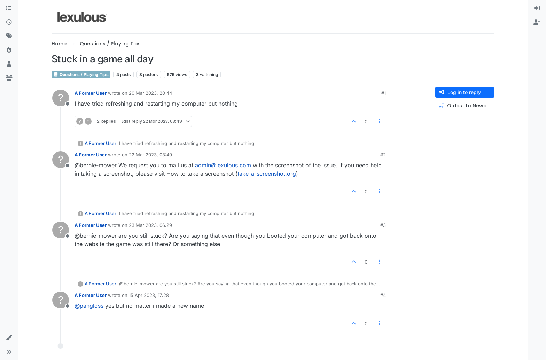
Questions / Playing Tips (81, 74)
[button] (9, 337)
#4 (383, 295)
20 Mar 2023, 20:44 (150, 93)
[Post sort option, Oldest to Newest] (464, 105)
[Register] (537, 22)
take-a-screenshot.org (266, 173)
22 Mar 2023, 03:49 (150, 155)
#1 (383, 93)
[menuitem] (537, 8)
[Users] (9, 64)
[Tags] (9, 36)
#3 (383, 225)
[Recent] (9, 22)
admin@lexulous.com (223, 165)
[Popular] (9, 50)
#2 (383, 155)
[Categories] (9, 8)
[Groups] (9, 78)
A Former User (91, 93)
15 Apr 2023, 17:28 (149, 295)
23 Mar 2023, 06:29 (150, 225)
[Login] (537, 8)
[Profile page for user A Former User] (60, 98)
